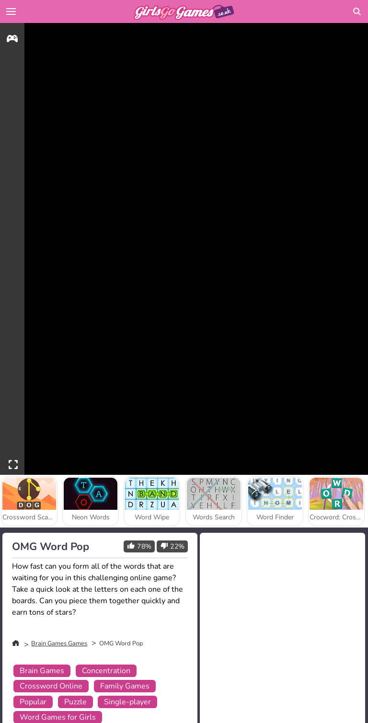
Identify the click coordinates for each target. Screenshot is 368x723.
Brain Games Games (59, 643)
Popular (33, 702)
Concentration (106, 671)
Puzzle (75, 702)
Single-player (127, 702)
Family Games (125, 686)
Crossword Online (51, 686)
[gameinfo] (12, 40)
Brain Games (42, 671)
